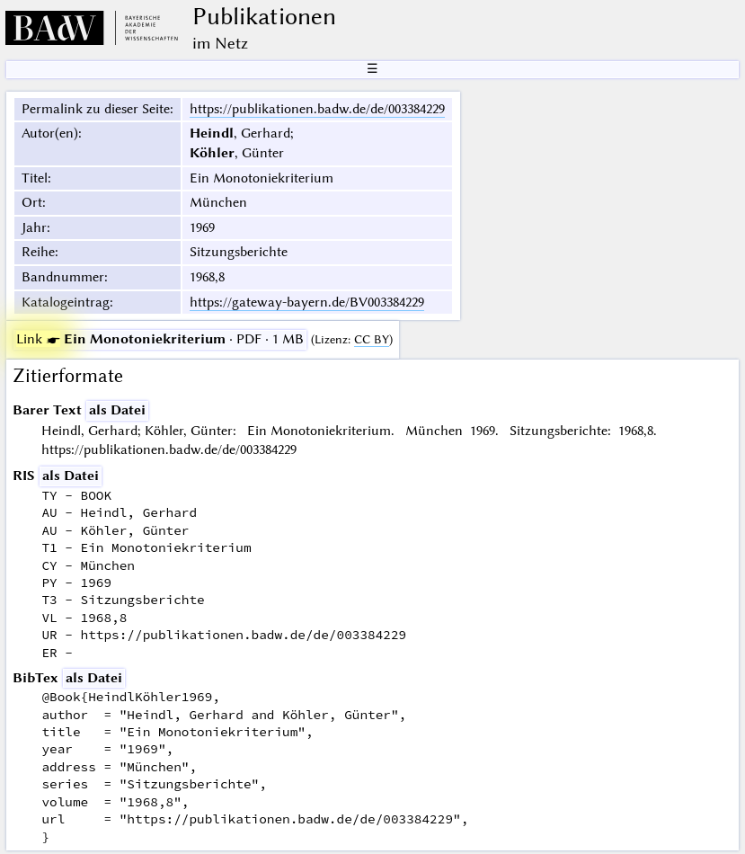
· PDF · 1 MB (160, 339)
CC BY (371, 339)
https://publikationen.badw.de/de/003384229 (317, 109)
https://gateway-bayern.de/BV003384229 (307, 302)
